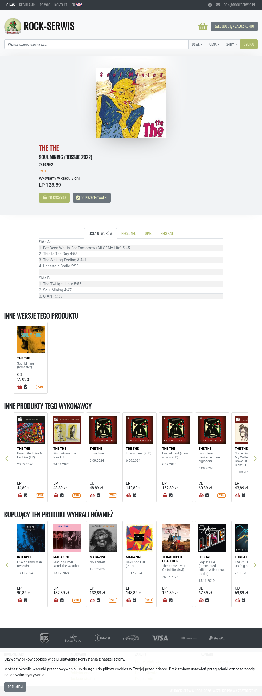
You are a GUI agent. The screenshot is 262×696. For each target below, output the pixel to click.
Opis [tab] (148, 233)
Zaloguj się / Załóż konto (234, 26)
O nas (10, 4)
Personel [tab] (128, 233)
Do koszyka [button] (54, 197)
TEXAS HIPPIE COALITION (172, 559)
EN (77, 4)
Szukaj (249, 44)
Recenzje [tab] (167, 233)
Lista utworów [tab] (100, 233)
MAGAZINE (61, 557)
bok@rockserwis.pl (236, 4)
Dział (196, 44)
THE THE (23, 358)
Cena (213, 44)
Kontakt (60, 4)
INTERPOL (24, 557)
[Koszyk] (203, 26)
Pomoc (45, 4)
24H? (230, 44)
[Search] (96, 44)
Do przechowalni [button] (91, 197)
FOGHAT (205, 557)
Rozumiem (15, 686)
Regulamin (27, 4)
